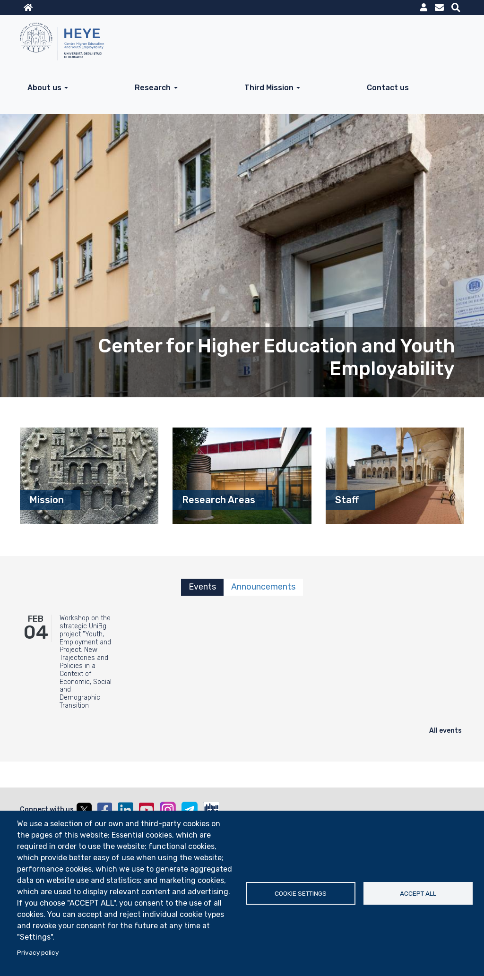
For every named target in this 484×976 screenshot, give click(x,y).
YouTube (146, 810)
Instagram (168, 810)
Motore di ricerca (456, 7)
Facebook (104, 810)
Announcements (263, 587)
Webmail (439, 7)
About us (44, 87)
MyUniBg (423, 7)
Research (153, 87)
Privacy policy (38, 952)
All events (445, 731)
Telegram (190, 810)
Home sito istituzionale (28, 7)
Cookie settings (301, 893)
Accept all (418, 893)
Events (202, 587)
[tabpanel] (242, 673)
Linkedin (125, 810)
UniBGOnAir (211, 810)
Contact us (388, 87)
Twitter (84, 810)
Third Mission (269, 87)
